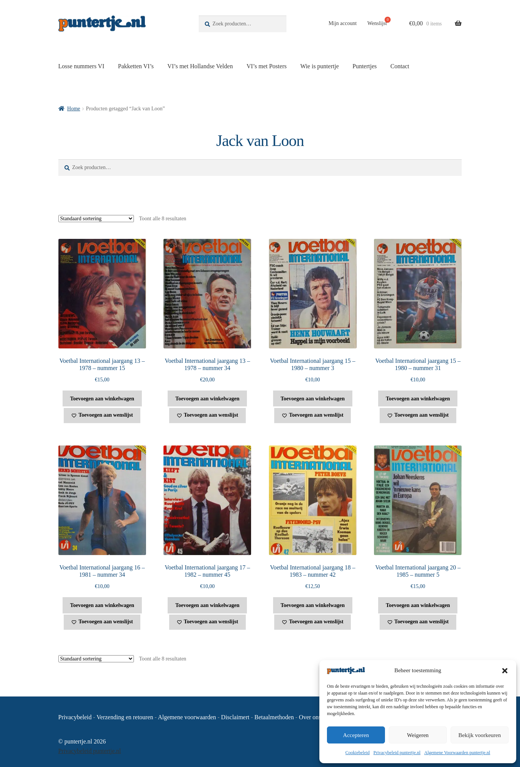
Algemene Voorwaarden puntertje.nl (457, 752)
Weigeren (418, 735)
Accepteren (356, 735)
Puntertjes (364, 66)
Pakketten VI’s (136, 66)
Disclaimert (235, 717)
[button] (505, 670)
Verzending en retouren (125, 717)
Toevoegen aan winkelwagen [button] (102, 399)
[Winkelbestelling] (96, 218)
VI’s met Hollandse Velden (200, 66)
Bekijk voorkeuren (479, 735)
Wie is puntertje (319, 66)
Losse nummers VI (81, 66)
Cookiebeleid (358, 752)
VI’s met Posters (267, 66)
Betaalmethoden (274, 717)
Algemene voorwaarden (187, 717)
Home (73, 108)
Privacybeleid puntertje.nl (397, 752)
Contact (399, 66)
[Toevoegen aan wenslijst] (102, 415)
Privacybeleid (75, 717)
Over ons (310, 717)
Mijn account (342, 23)
